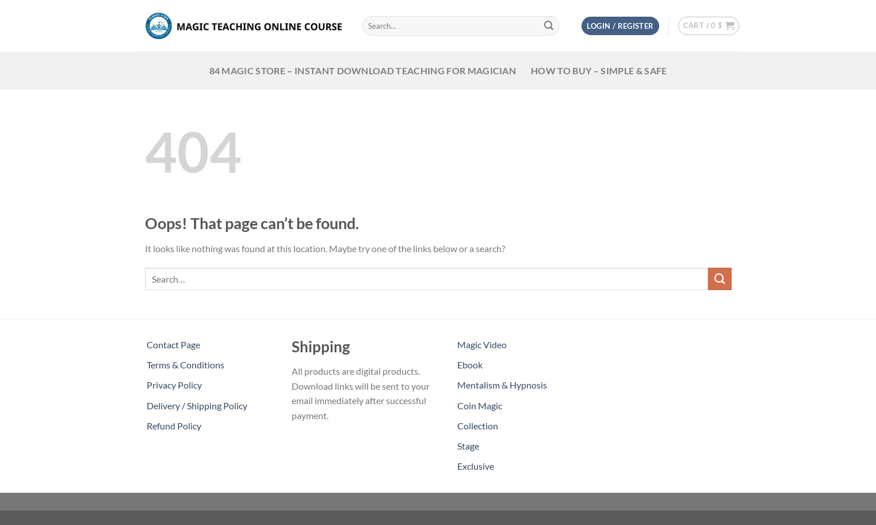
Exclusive (475, 466)
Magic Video (482, 344)
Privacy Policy (174, 384)
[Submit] (549, 26)
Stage (468, 445)
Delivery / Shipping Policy (197, 405)
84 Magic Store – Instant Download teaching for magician (363, 70)
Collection (477, 425)
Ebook (470, 364)
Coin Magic (479, 405)
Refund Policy (174, 425)
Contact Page (173, 344)
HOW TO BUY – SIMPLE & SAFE (599, 70)
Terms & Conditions (185, 364)
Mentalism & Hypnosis (502, 384)
